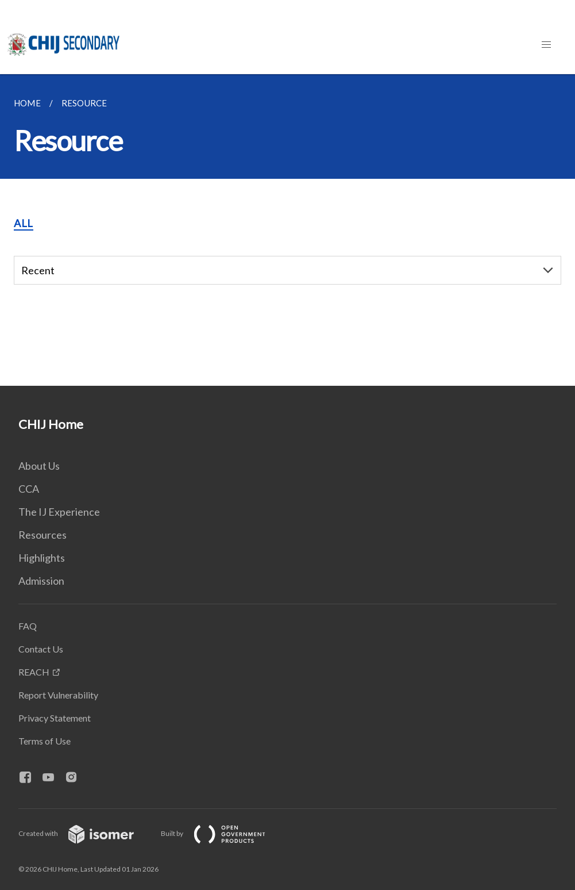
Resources (42, 534)
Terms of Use (44, 740)
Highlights (41, 557)
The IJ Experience (59, 511)
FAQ (27, 625)
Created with (85, 833)
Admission (41, 580)
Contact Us (40, 648)
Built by (222, 833)
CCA (28, 488)
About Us (39, 465)
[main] (287, 230)
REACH (33, 671)
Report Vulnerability (58, 694)
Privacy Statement (54, 717)
